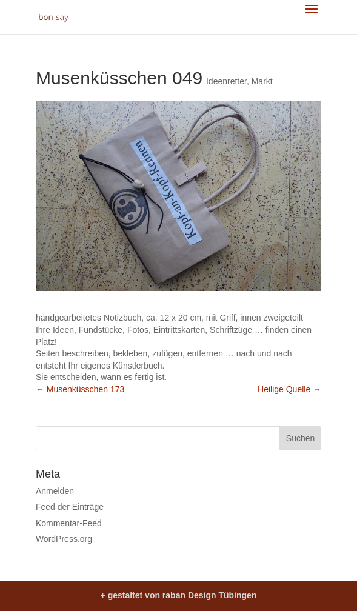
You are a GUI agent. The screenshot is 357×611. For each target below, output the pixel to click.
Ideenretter (226, 81)
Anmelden (55, 491)
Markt (262, 81)
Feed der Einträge (70, 507)
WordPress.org (64, 539)
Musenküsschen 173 (80, 389)
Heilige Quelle (289, 389)
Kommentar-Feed (69, 523)
